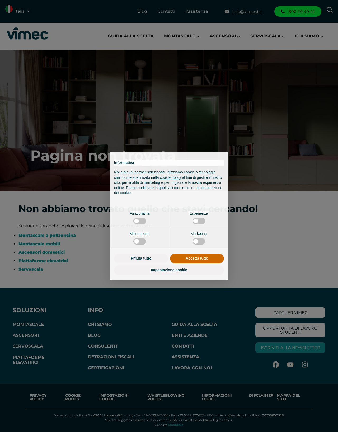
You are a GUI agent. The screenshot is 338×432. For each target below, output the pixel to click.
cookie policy (170, 177)
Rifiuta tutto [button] (141, 258)
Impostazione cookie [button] (169, 270)
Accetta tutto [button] (197, 258)
